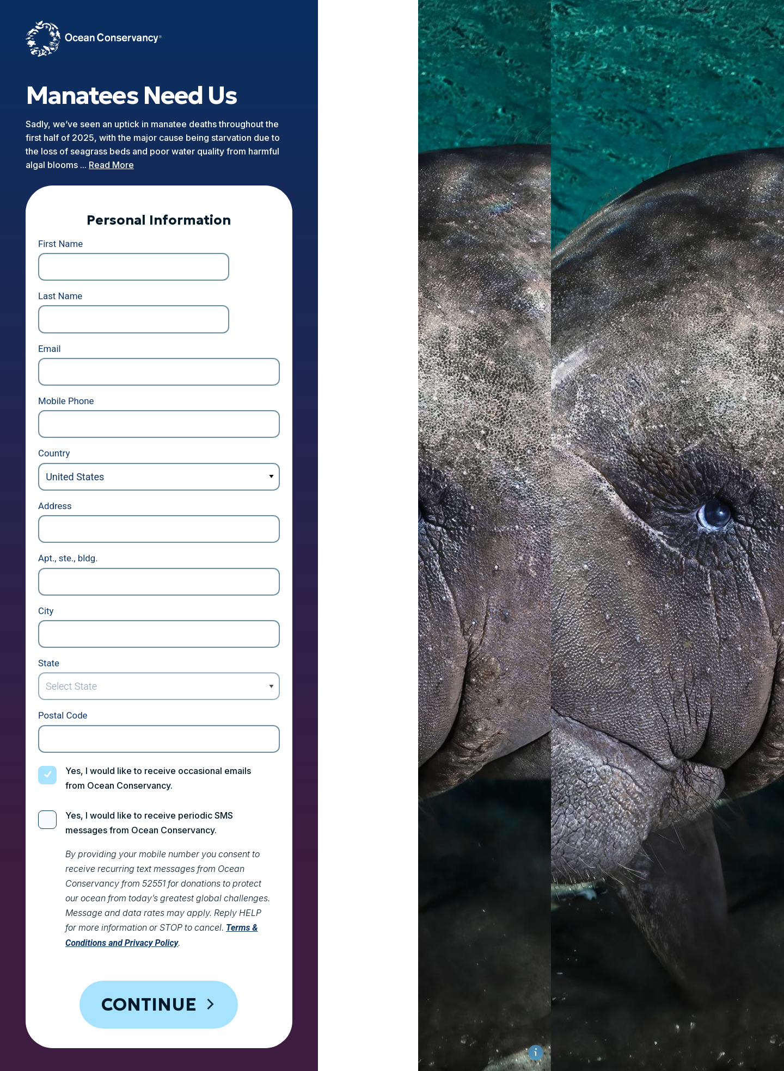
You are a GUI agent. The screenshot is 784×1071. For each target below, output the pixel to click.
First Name (76, 228)
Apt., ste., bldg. (83, 496)
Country (69, 388)
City (60, 549)
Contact (356, 1016)
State (63, 602)
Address (70, 442)
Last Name (256, 228)
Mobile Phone (82, 335)
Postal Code (78, 655)
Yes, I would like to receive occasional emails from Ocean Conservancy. (226, 711)
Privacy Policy (116, 1016)
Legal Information (283, 1016)
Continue (219, 907)
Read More (158, 145)
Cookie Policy (195, 1016)
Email (64, 282)
